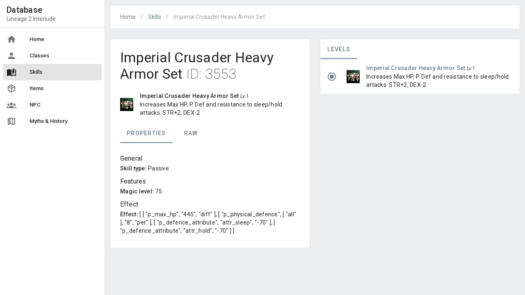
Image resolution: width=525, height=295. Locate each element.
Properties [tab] (146, 133)
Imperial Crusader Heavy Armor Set (416, 68)
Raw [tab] (191, 133)
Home (128, 17)
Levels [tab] (338, 49)
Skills (154, 17)
